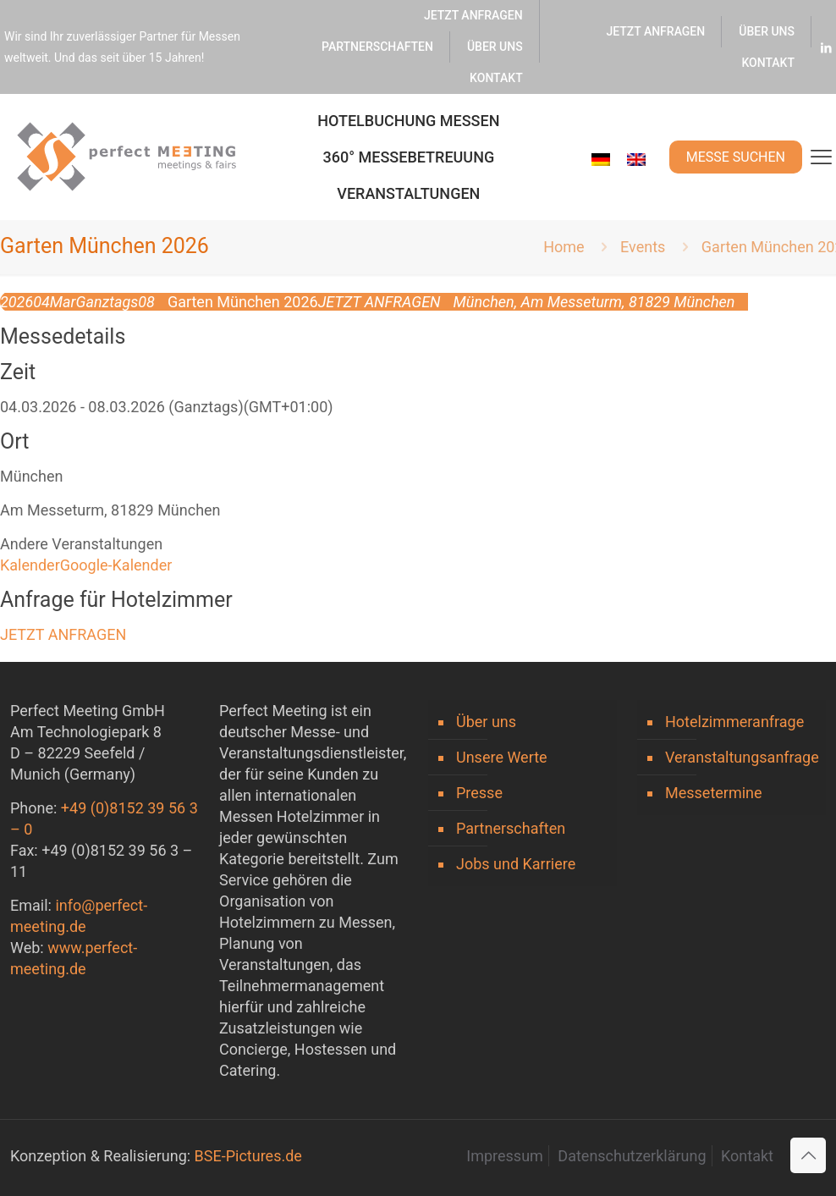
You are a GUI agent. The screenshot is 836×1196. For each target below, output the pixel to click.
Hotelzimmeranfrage (734, 721)
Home (563, 247)
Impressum (504, 1156)
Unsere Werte (501, 757)
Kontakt (747, 1156)
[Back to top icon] (808, 1155)
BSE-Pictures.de (248, 1156)
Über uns (486, 721)
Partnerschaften (510, 828)
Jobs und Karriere (515, 864)
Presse (479, 793)
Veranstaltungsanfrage (741, 757)
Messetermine (713, 793)
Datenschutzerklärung (632, 1156)
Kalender (30, 565)
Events (642, 247)
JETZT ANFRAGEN (63, 634)
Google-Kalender (116, 565)
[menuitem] (601, 160)
